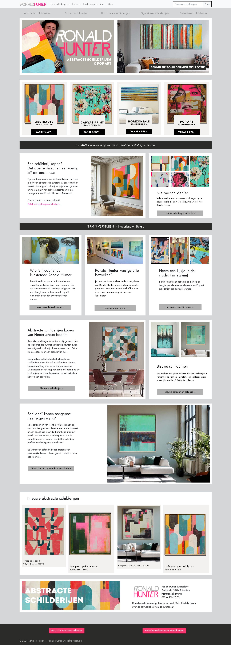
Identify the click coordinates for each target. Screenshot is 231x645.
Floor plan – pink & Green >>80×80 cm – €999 (84, 568)
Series (75, 4)
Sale (110, 4)
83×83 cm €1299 (173, 569)
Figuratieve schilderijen (155, 13)
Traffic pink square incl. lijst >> (179, 566)
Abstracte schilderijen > (51, 388)
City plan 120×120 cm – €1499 (133, 565)
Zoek (207, 4)
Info (102, 4)
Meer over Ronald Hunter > (50, 307)
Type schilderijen (59, 4)
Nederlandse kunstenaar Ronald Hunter (164, 630)
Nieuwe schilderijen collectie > (180, 213)
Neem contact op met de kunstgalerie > (51, 468)
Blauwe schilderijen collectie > (180, 392)
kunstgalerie (133, 281)
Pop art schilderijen (76, 13)
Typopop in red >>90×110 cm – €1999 (33, 562)
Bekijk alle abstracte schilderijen (67, 630)
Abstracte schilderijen (37, 13)
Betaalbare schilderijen (194, 13)
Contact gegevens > (115, 308)
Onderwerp (89, 4)
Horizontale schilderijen (115, 13)
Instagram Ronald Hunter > (180, 307)
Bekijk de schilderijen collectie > (44, 204)
